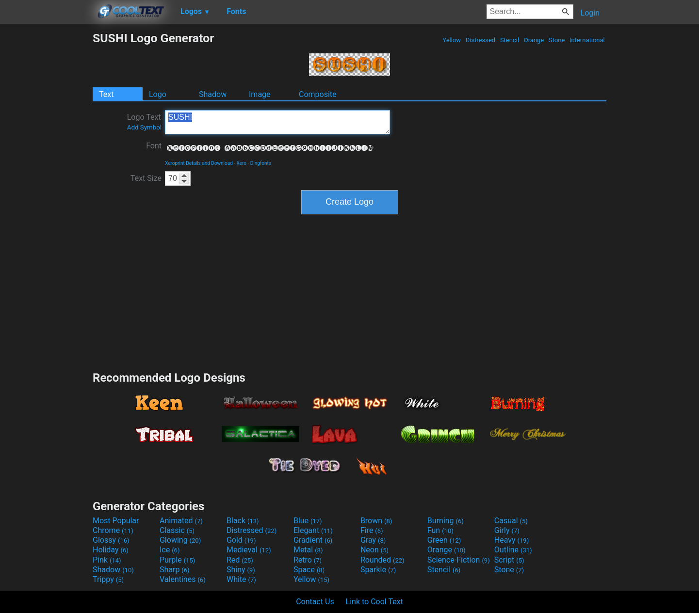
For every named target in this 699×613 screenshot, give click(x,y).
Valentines (183, 579)
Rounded (382, 560)
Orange (534, 40)
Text (106, 94)
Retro (307, 560)
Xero (241, 163)
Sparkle (378, 569)
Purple (177, 560)
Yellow (451, 40)
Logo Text (144, 122)
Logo (157, 94)
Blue (307, 520)
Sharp (175, 569)
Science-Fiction (458, 560)
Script (509, 560)
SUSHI (277, 122)
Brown (376, 520)
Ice (169, 549)
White (241, 579)
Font (154, 145)
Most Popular (116, 520)
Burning (445, 520)
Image (260, 94)
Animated (181, 520)
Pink (107, 560)
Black (243, 520)
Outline (513, 549)
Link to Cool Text (374, 601)
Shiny (241, 569)
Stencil (510, 40)
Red (240, 560)
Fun (440, 530)
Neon (374, 549)
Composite (318, 94)
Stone (557, 40)
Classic (177, 530)
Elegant (313, 530)
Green (444, 540)
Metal (308, 549)
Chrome (113, 530)
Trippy (108, 579)
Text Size (146, 178)
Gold (241, 540)
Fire (371, 530)
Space (309, 569)
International (587, 40)
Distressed (480, 40)
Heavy (511, 540)
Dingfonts (260, 163)
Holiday (111, 549)
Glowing (180, 540)
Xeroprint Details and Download (199, 163)
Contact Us (315, 601)
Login (590, 12)
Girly (507, 530)
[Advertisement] (46, 176)
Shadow (213, 94)
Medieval (249, 549)
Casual (511, 520)
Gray (373, 540)
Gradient (312, 540)
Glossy (111, 540)
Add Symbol (144, 127)
